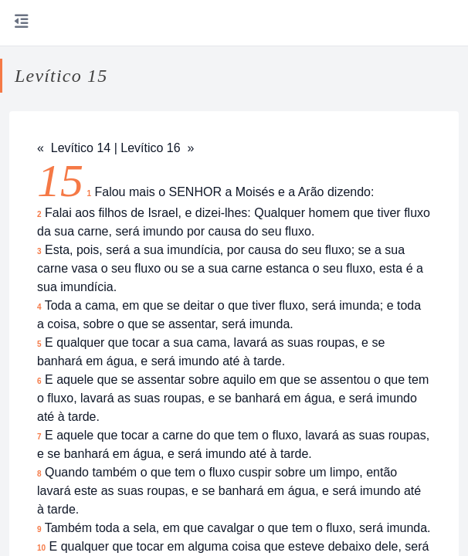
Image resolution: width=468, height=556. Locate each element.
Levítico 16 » (157, 147)
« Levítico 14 (73, 147)
